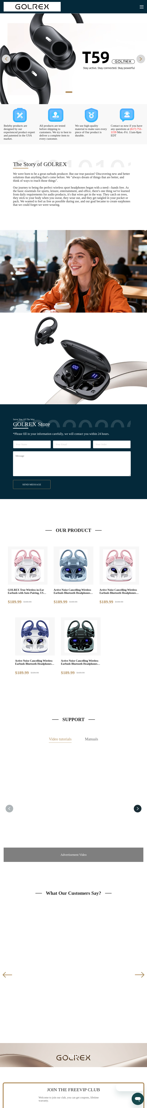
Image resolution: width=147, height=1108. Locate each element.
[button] (6, 59)
